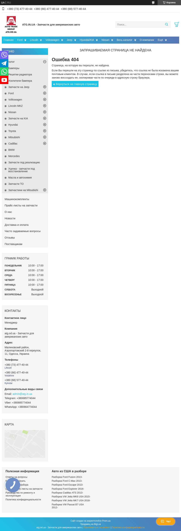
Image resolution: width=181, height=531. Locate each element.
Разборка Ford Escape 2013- (67, 484)
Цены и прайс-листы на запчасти (24, 488)
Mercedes (14, 156)
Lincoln (34, 39)
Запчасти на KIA (18, 118)
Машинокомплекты (17, 199)
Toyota (12, 131)
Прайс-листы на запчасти (21, 205)
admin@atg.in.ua (22, 393)
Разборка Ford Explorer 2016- (68, 488)
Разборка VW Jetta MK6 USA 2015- (71, 496)
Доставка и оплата (16, 224)
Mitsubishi (14, 137)
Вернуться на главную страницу (76, 84)
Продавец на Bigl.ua (90, 524)
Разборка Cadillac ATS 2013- (67, 492)
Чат (166, 521)
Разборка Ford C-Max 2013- (67, 480)
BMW (11, 149)
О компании (147, 39)
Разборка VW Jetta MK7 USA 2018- (71, 500)
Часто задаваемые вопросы (23, 231)
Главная (8, 39)
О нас (8, 211)
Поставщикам (13, 244)
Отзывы (10, 237)
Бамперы (13, 68)
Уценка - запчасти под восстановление (21, 170)
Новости (10, 218)
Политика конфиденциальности (23, 499)
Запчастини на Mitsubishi (23, 190)
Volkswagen (52, 39)
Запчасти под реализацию (24, 162)
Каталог (10, 61)
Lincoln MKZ (15, 105)
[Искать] (166, 24)
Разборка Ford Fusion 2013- (67, 477)
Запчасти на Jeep (18, 87)
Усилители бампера (20, 80)
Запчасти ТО (16, 183)
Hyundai (13, 124)
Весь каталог (124, 39)
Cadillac (13, 143)
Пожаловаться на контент (96, 527)
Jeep (69, 39)
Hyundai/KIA (87, 39)
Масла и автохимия (20, 177)
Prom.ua (106, 521)
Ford (20, 39)
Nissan (105, 39)
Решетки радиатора (20, 74)
